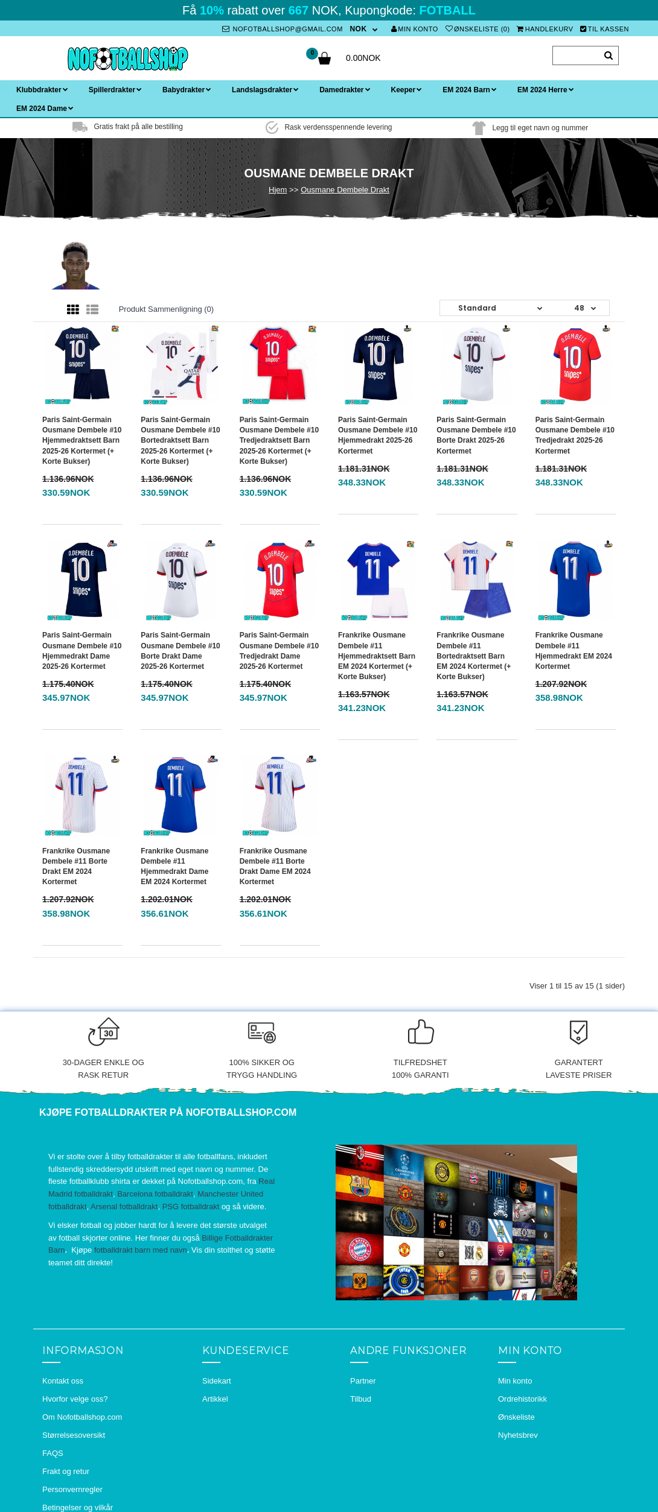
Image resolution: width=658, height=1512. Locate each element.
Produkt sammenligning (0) (166, 309)
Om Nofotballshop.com (82, 1417)
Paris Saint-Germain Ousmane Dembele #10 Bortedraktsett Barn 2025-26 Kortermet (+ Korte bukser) (180, 441)
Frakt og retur (65, 1471)
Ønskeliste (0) (478, 29)
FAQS (52, 1453)
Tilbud (360, 1398)
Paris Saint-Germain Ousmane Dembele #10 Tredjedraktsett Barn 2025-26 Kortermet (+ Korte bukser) (279, 441)
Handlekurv (545, 29)
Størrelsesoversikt (73, 1435)
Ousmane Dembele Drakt (345, 189)
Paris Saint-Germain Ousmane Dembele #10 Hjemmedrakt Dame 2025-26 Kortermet (81, 650)
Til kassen (604, 29)
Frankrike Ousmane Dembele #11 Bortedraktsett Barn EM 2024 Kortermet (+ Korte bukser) (473, 656)
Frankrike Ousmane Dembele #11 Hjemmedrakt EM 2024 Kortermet (573, 650)
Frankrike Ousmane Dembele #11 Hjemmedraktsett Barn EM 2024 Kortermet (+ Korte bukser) (376, 656)
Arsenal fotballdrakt (124, 1206)
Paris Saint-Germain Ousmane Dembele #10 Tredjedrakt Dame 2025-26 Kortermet (279, 650)
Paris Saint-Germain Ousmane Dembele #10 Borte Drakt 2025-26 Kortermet (476, 435)
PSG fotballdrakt (191, 1206)
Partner (363, 1380)
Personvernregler (72, 1489)
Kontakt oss (62, 1380)
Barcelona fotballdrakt (155, 1193)
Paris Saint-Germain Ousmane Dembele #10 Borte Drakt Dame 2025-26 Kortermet (180, 650)
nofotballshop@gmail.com (282, 29)
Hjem (278, 189)
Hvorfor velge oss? (74, 1398)
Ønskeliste (516, 1417)
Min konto (414, 29)
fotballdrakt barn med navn (140, 1249)
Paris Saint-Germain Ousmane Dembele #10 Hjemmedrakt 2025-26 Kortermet (377, 435)
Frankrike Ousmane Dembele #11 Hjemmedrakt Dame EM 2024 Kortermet (174, 866)
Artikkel (215, 1398)
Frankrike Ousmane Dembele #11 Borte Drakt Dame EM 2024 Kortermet (275, 866)
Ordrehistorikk (522, 1398)
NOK (358, 29)
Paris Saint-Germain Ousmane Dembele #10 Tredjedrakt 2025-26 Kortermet (575, 435)
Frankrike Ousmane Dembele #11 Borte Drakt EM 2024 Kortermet (76, 866)
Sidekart (216, 1380)
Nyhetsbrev (518, 1435)
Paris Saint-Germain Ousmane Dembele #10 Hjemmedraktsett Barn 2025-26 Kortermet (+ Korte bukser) (81, 441)
